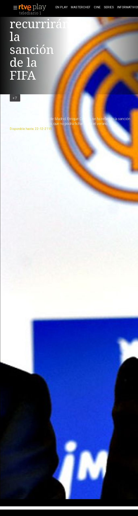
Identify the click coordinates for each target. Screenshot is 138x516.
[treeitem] (62, 7)
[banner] (36, 7)
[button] (14, 7)
